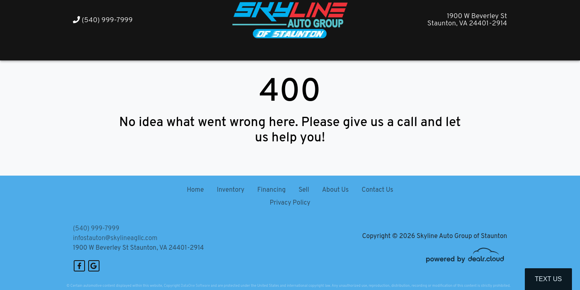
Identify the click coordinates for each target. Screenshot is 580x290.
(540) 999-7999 (103, 20)
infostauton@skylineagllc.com (115, 238)
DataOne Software (195, 286)
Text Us (548, 279)
